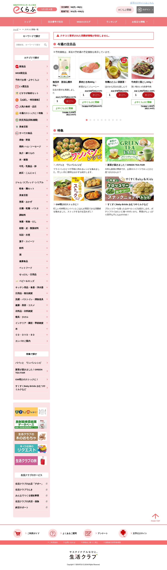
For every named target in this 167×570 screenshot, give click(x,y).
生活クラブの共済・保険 (29, 502)
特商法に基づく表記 (90, 542)
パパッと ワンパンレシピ (28, 363)
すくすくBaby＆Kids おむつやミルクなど (30, 388)
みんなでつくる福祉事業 (29, 496)
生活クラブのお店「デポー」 (29, 484)
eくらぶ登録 (125, 9)
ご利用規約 (53, 542)
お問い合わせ (70, 542)
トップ (15, 29)
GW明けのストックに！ (26, 379)
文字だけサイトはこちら (142, 3)
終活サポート (29, 508)
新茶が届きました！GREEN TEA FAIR (28, 371)
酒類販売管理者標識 (113, 542)
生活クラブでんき (29, 490)
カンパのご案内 (22, 341)
